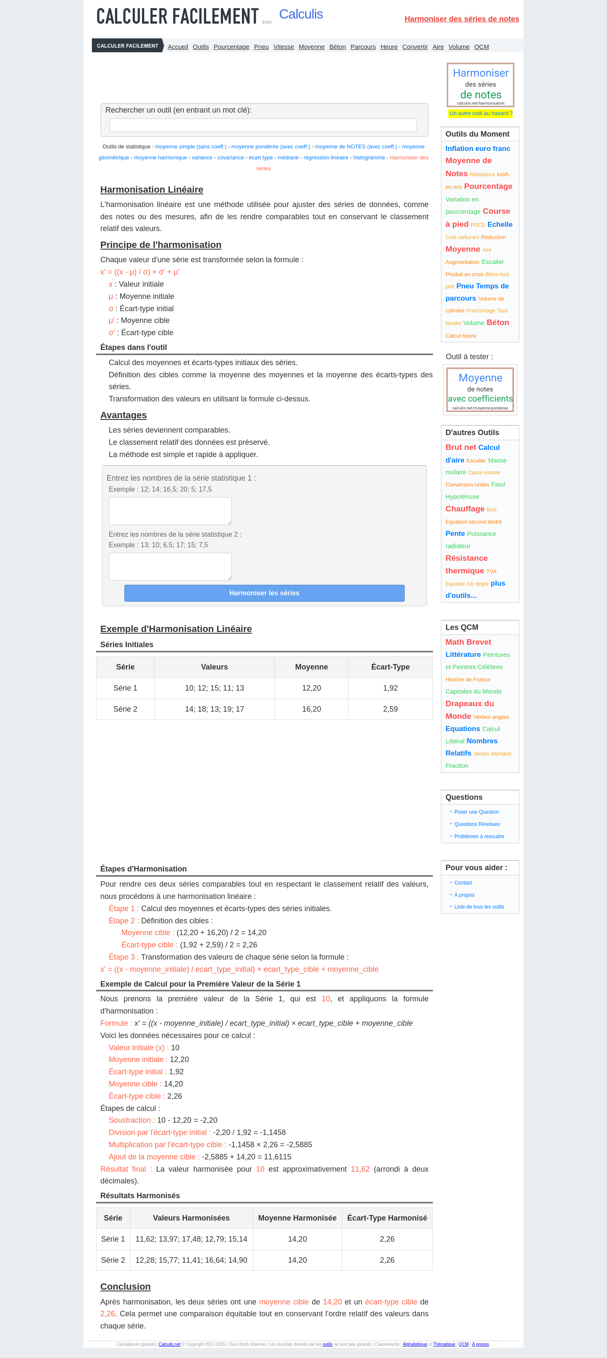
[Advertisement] (262, 75)
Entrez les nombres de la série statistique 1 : (181, 478)
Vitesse (284, 46)
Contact (463, 883)
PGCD (478, 225)
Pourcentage (232, 46)
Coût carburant (462, 237)
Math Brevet (469, 641)
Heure (389, 46)
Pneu (261, 46)
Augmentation (462, 262)
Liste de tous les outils (479, 907)
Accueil (178, 46)
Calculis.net (170, 1354)
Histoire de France (468, 679)
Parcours (363, 46)
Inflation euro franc (478, 149)
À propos (464, 895)
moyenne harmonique (160, 157)
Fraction (457, 765)
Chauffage (465, 508)
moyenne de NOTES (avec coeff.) (356, 146)
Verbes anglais (491, 717)
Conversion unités (467, 484)
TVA (491, 571)
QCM (481, 46)
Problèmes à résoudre (479, 836)
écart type (261, 157)
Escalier (492, 261)
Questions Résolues (477, 824)
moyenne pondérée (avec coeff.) (270, 146)
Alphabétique (415, 1354)
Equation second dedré (474, 522)
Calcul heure (461, 336)
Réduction (493, 237)
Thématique (444, 1354)
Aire (438, 46)
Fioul (498, 484)
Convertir (415, 46)
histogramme (369, 157)
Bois (492, 510)
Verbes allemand (492, 754)
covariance (231, 157)
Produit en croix (464, 274)
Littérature (463, 655)
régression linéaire (326, 157)
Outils (201, 46)
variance (202, 157)
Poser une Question (476, 812)
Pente (455, 534)
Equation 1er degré (467, 584)
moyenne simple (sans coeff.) (191, 146)
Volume (459, 46)
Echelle (500, 225)
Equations (463, 729)
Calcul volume (484, 473)
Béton (337, 46)
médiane (288, 157)
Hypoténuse (462, 496)
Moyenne (312, 46)
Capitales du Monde (474, 691)
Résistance (482, 174)
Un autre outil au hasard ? (480, 113)
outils (327, 1354)
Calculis (301, 14)
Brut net (461, 447)
